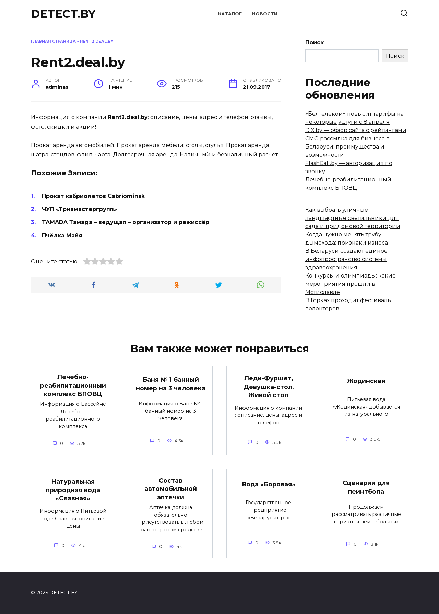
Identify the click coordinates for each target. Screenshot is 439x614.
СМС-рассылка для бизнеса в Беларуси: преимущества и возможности (347, 146)
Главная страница (53, 41)
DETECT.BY (63, 14)
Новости (264, 13)
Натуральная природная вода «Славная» (73, 490)
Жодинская (366, 381)
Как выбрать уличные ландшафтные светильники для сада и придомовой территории (352, 217)
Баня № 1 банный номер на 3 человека (170, 384)
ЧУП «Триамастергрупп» (79, 209)
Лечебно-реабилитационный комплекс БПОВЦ (73, 385)
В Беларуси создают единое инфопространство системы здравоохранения (346, 259)
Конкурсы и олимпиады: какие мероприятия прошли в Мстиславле (350, 283)
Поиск (314, 42)
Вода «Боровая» (268, 484)
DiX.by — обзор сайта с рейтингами (355, 130)
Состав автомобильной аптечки (170, 488)
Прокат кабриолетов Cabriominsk (93, 196)
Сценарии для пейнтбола (366, 487)
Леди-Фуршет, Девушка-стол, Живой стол (268, 387)
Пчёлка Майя (62, 235)
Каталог (230, 13)
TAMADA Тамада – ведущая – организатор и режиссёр (125, 222)
